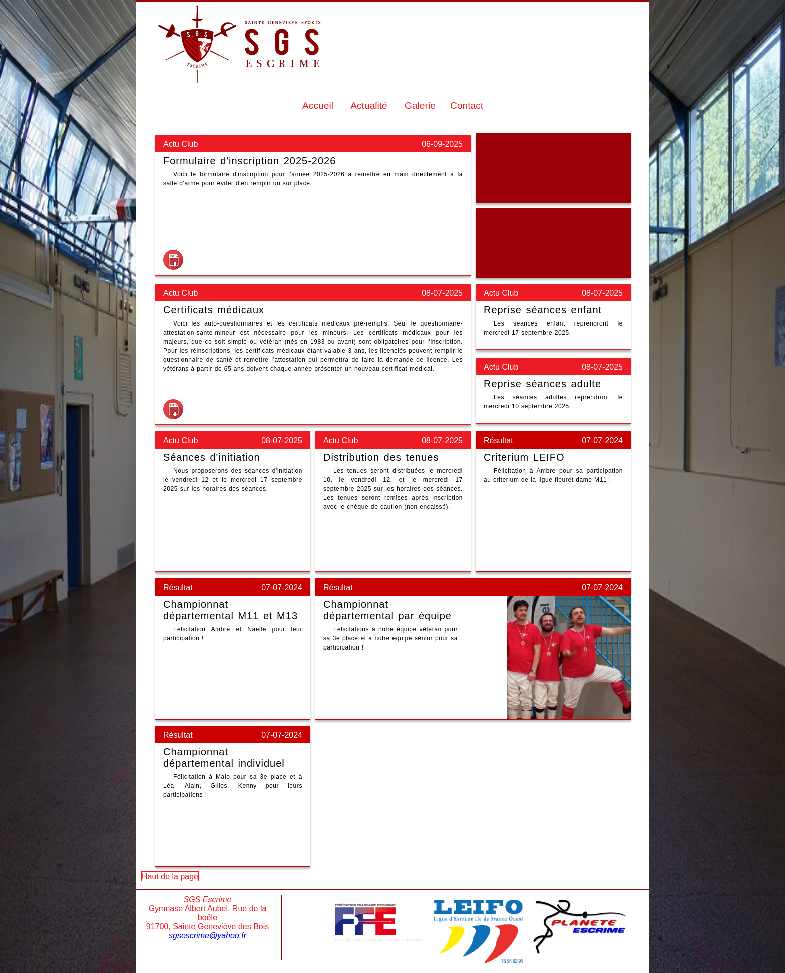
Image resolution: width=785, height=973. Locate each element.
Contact (466, 105)
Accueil (317, 105)
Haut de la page (170, 876)
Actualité (368, 105)
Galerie (420, 105)
